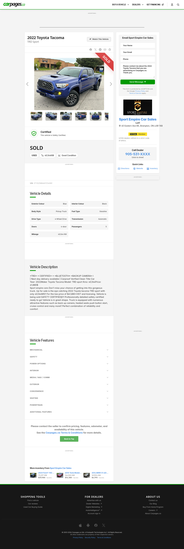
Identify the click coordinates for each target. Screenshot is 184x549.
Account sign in (94, 513)
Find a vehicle (33, 500)
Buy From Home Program (153, 507)
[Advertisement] (92, 21)
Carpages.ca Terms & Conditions (64, 432)
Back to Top (69, 439)
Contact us (153, 500)
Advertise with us (94, 500)
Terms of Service (135, 93)
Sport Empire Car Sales (60, 468)
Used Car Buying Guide (33, 507)
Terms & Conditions (104, 538)
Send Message (138, 81)
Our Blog (153, 504)
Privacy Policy (140, 91)
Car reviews (33, 504)
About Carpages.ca (153, 513)
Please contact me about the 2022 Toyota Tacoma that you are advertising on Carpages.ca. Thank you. (137, 70)
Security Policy (90, 538)
